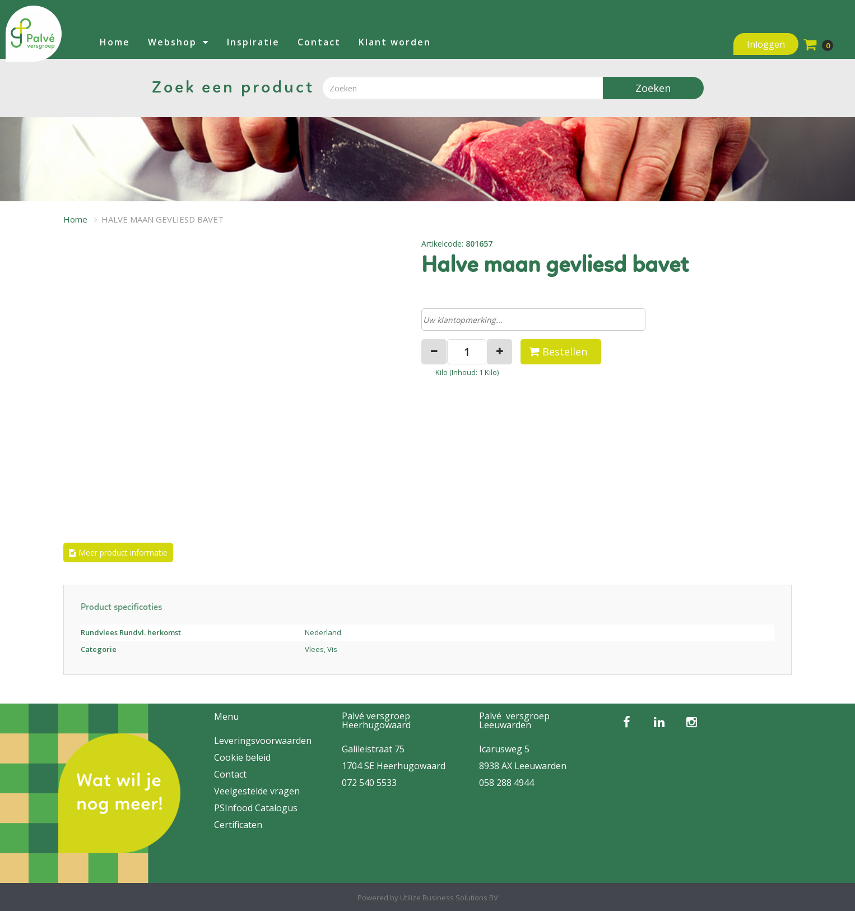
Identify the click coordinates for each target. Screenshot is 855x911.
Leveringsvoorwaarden (263, 740)
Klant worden (395, 42)
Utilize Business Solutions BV (449, 897)
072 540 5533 (369, 782)
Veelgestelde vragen (257, 791)
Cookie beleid (242, 757)
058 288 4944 (506, 782)
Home (115, 42)
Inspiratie (253, 42)
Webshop (172, 42)
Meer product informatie (123, 552)
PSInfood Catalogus (256, 808)
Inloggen (766, 44)
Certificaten (238, 824)
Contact (319, 42)
